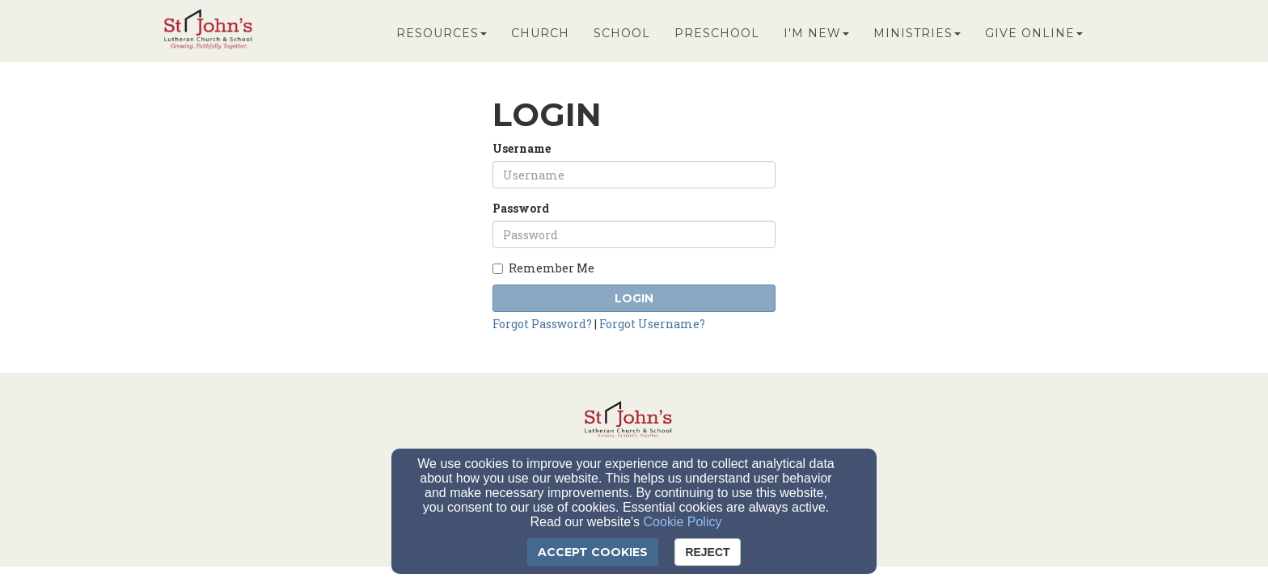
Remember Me (543, 268)
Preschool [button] (716, 34)
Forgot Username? (652, 323)
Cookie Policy (683, 522)
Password (520, 208)
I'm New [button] (816, 34)
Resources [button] (441, 34)
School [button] (622, 34)
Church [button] (540, 34)
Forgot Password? (542, 323)
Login (634, 298)
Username (521, 148)
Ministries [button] (917, 34)
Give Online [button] (1034, 34)
